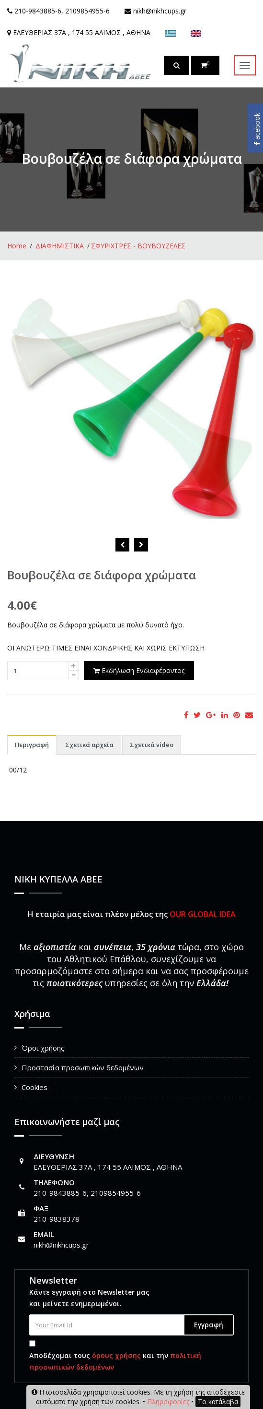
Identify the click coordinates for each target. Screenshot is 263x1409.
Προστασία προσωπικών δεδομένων (83, 1067)
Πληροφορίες (168, 1401)
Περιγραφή (32, 744)
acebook (257, 129)
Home (16, 245)
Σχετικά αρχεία (89, 744)
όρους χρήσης (116, 1355)
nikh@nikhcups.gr (61, 1245)
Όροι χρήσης (43, 1048)
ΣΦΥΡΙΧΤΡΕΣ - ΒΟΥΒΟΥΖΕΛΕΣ (138, 245)
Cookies (34, 1087)
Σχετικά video (151, 744)
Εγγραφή (208, 1324)
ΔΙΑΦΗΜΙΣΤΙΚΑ (59, 245)
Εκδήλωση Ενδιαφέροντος (138, 670)
